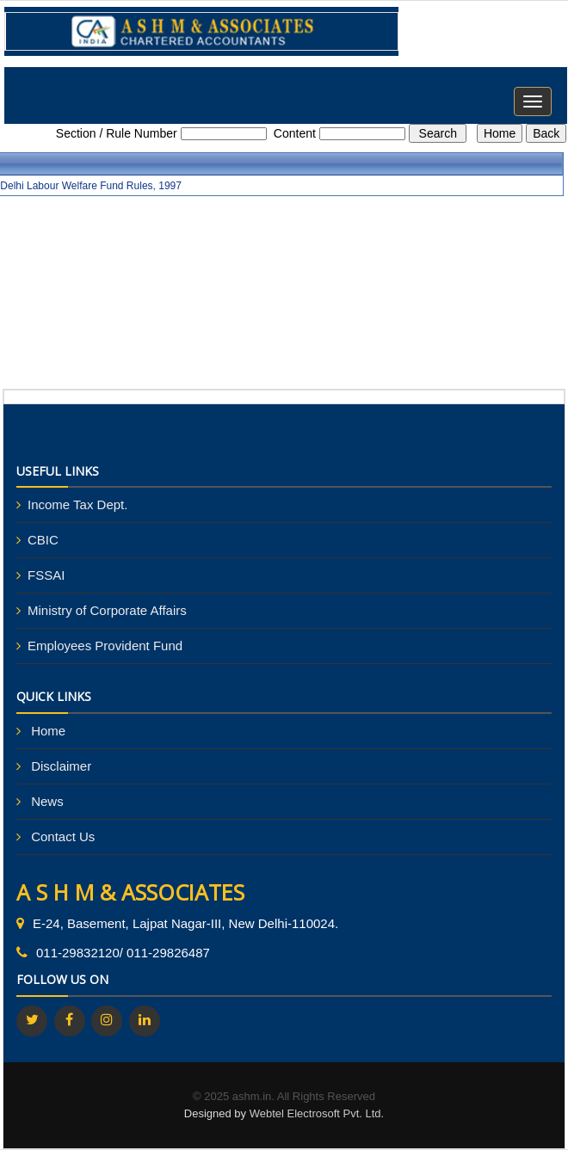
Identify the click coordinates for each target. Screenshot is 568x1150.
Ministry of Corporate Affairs (107, 610)
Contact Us (63, 836)
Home (48, 730)
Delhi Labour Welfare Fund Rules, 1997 (91, 186)
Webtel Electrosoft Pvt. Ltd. (317, 1113)
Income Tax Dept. (77, 504)
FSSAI (46, 575)
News (47, 801)
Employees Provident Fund (105, 645)
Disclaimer (61, 766)
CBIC (43, 539)
